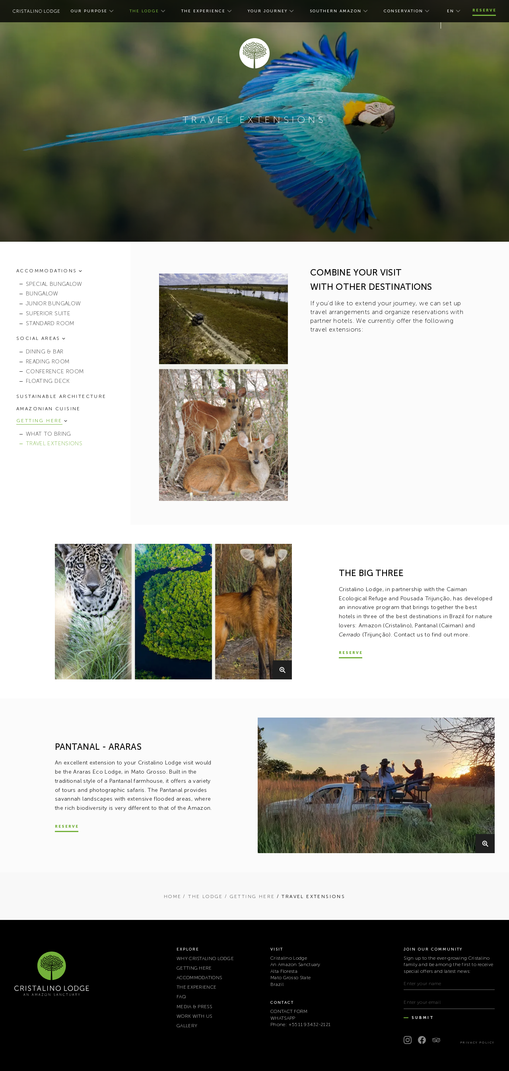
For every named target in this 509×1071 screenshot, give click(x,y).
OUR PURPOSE (89, 11)
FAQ (181, 996)
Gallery (187, 1025)
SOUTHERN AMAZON (335, 11)
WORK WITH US (194, 1016)
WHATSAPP (282, 1018)
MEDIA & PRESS (194, 1006)
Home (173, 896)
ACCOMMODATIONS (199, 977)
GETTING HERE (194, 968)
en (450, 11)
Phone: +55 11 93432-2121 (300, 1024)
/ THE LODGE (203, 896)
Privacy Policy (477, 1042)
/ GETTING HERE (250, 896)
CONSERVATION (403, 11)
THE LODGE (144, 11)
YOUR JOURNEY (268, 11)
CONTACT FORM (289, 1011)
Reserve (484, 10)
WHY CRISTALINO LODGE (205, 958)
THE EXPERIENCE (203, 11)
